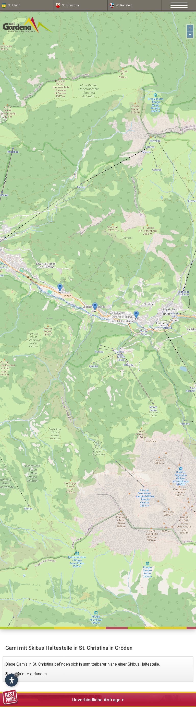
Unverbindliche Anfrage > (63, 699)
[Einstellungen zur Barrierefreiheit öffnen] (11, 680)
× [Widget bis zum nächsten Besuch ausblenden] (17, 675)
